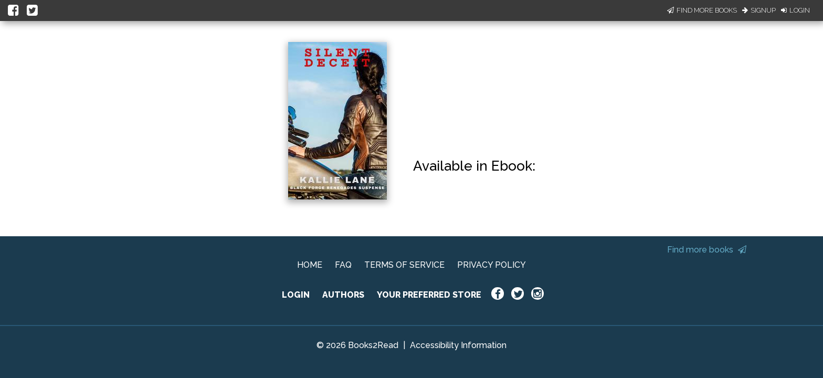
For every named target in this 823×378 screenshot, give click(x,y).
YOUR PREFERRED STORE (429, 295)
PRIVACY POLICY (491, 265)
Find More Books (702, 10)
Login (795, 10)
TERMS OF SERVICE (404, 265)
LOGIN (296, 295)
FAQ (343, 265)
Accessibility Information (458, 345)
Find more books (706, 250)
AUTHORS (343, 295)
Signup (759, 10)
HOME (309, 265)
